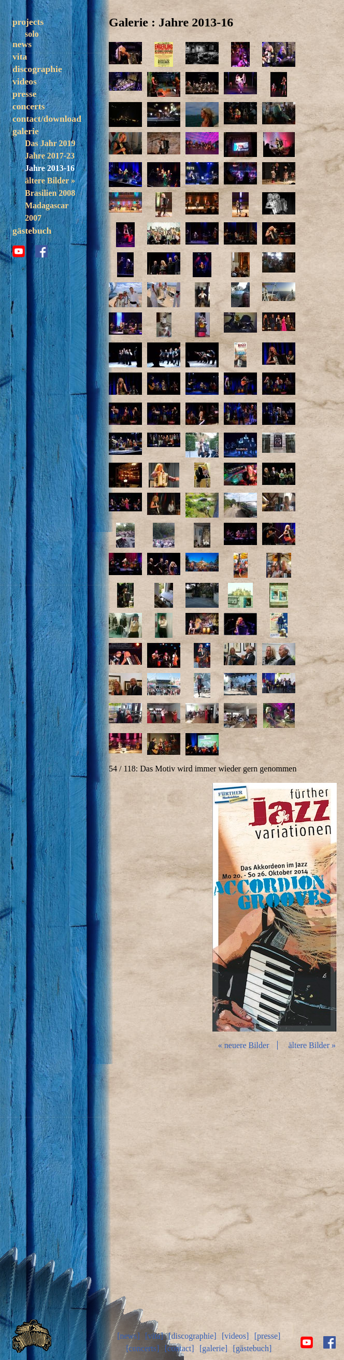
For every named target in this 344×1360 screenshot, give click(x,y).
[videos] (235, 1336)
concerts (28, 130)
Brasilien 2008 (50, 216)
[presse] (267, 1336)
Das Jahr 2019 (50, 167)
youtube (18, 275)
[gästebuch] (252, 1348)
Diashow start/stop (274, 907)
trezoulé (39, 46)
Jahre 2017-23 (50, 179)
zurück (164, 907)
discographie (37, 93)
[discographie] (192, 1336)
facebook (41, 275)
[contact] (179, 1348)
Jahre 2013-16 (50, 192)
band (34, 58)
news (22, 68)
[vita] (154, 1336)
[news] (128, 1336)
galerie (25, 155)
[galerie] (213, 1348)
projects (28, 22)
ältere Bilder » (50, 204)
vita (19, 80)
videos (24, 105)
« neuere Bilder (243, 1045)
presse (24, 117)
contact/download (46, 142)
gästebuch (31, 254)
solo (32, 34)
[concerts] (142, 1348)
